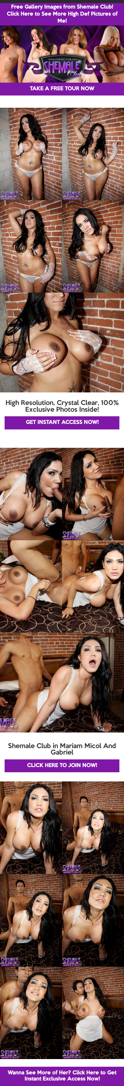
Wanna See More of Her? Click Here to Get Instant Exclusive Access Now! (62, 1076)
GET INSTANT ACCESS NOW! (62, 422)
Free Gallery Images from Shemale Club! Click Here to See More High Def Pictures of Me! (62, 14)
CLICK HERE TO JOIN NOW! (62, 765)
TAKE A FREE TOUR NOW (62, 89)
